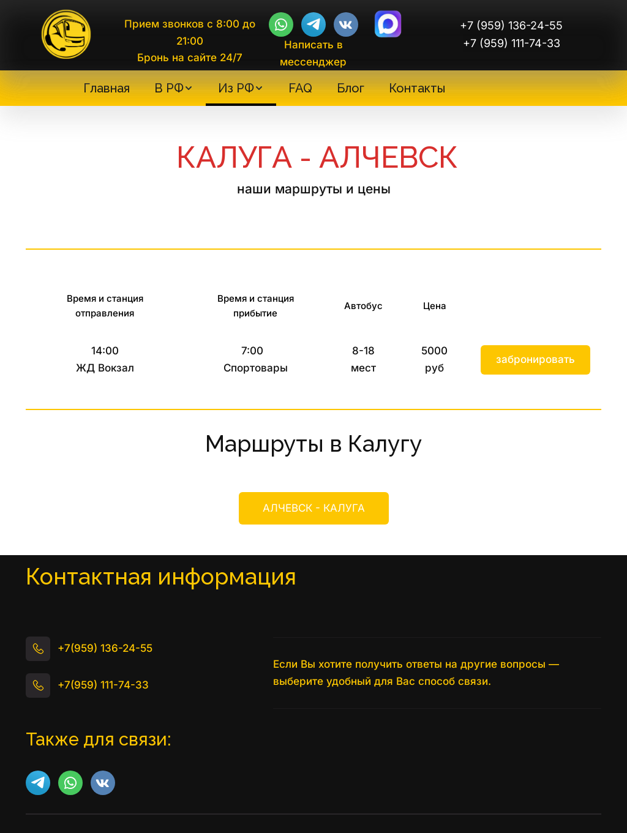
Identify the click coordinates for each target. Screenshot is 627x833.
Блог (350, 88)
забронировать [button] (535, 359)
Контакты (417, 88)
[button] (174, 88)
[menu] (264, 88)
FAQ (300, 88)
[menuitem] (106, 88)
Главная (106, 88)
